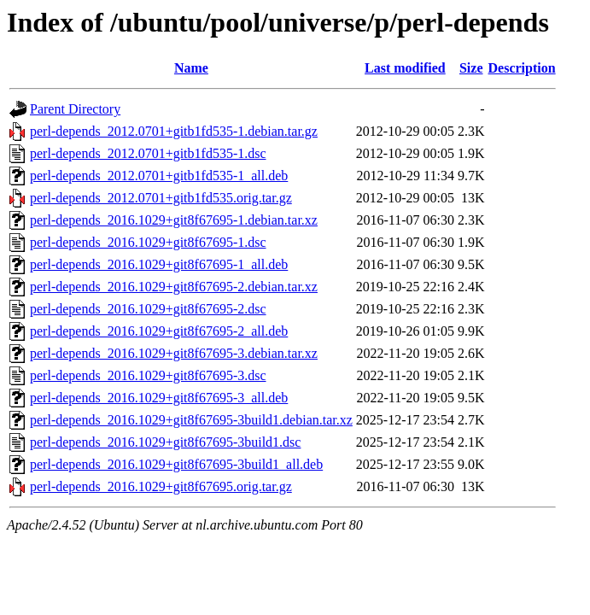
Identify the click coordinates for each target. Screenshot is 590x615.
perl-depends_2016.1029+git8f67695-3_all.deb (159, 397)
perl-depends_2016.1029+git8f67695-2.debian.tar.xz (174, 286)
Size (471, 68)
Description (522, 68)
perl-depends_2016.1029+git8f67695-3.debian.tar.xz (174, 353)
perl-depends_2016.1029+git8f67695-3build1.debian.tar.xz (191, 420)
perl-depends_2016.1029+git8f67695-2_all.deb (159, 331)
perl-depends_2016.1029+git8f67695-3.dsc (148, 375)
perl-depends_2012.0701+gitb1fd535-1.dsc (148, 153)
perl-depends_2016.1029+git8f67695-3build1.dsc (165, 442)
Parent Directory (75, 109)
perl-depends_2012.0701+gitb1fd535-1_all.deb (159, 175)
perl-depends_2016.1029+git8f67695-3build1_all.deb (176, 464)
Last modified (405, 68)
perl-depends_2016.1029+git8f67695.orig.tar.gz (161, 486)
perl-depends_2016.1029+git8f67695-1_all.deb (159, 264)
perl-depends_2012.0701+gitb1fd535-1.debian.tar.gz (174, 131)
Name (191, 68)
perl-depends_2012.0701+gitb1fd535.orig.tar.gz (161, 197)
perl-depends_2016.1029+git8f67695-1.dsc (148, 242)
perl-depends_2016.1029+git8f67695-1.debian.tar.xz (174, 220)
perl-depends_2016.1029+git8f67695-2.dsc (148, 309)
